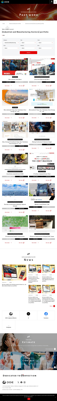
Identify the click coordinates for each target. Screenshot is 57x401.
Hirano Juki (42, 207)
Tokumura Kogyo (42, 145)
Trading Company (42, 174)
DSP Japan (42, 239)
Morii (15, 82)
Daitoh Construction (15, 239)
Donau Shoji (41, 177)
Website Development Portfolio (15, 23)
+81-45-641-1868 (7, 388)
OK (28, 398)
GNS (15, 177)
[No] (55, 397)
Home (3, 23)
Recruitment (15, 80)
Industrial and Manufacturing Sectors (42, 80)
